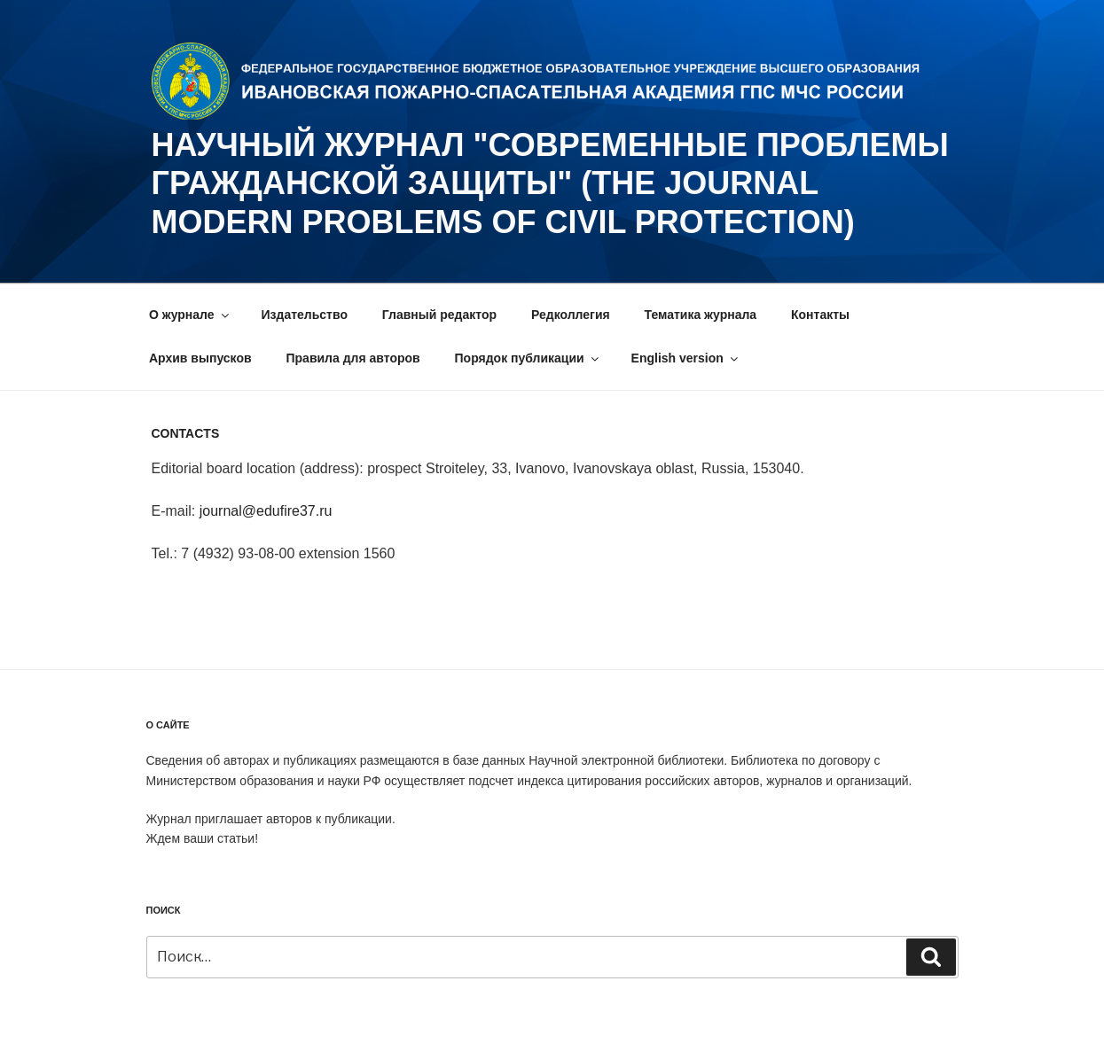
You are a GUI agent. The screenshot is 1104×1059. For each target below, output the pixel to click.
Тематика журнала (701, 315)
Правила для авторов (352, 358)
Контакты (820, 315)
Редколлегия (570, 315)
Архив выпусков (200, 358)
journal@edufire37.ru (266, 510)
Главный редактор (439, 315)
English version (685, 358)
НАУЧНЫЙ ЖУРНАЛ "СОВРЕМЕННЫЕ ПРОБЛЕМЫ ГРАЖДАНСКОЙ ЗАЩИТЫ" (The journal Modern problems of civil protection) (550, 183)
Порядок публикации (528, 358)
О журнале (190, 315)
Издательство (305, 315)
